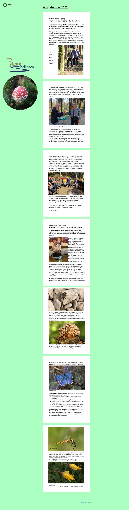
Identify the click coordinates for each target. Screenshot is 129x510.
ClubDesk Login (86, 502)
